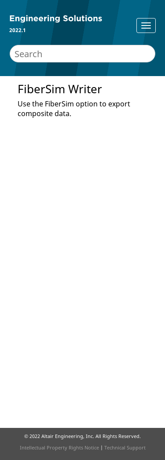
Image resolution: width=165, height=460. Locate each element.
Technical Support (125, 447)
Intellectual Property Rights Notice (59, 447)
